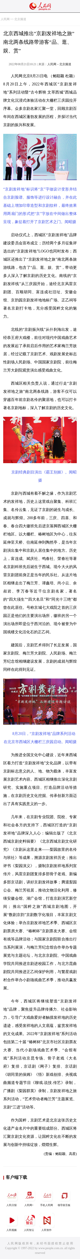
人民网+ (29, 1197)
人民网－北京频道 (59, 64)
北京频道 (20, 19)
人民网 (5, 19)
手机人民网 (46, 1197)
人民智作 (46, 1222)
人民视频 (11, 1222)
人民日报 (11, 1197)
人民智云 (29, 1222)
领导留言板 (64, 1197)
